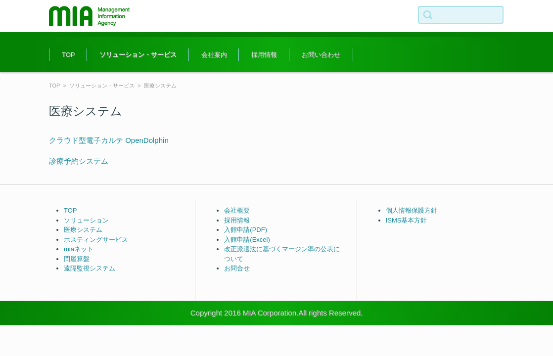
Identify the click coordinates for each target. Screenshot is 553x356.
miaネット (78, 249)
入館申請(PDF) (245, 229)
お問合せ (237, 268)
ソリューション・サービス (138, 54)
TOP (68, 54)
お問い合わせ (321, 54)
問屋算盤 (77, 259)
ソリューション (86, 220)
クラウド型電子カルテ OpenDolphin (109, 140)
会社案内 (214, 54)
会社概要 (237, 210)
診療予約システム (78, 161)
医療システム (83, 229)
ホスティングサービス (96, 239)
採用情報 (264, 54)
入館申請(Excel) (247, 239)
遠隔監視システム (89, 268)
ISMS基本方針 (406, 220)
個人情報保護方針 (411, 210)
